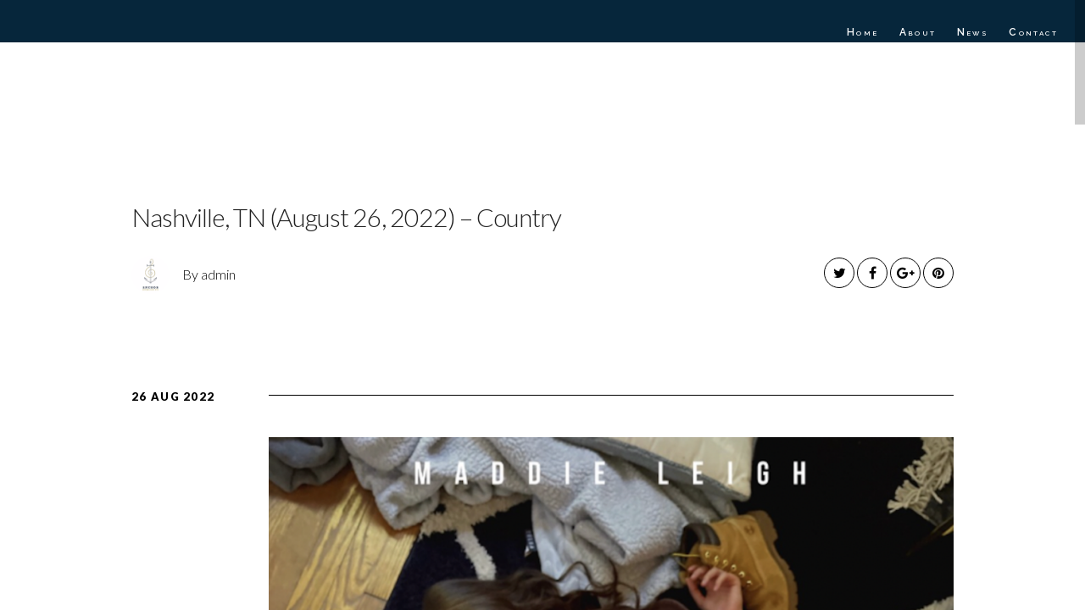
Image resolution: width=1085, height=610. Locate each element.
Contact (1033, 32)
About (918, 32)
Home (863, 32)
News (973, 32)
